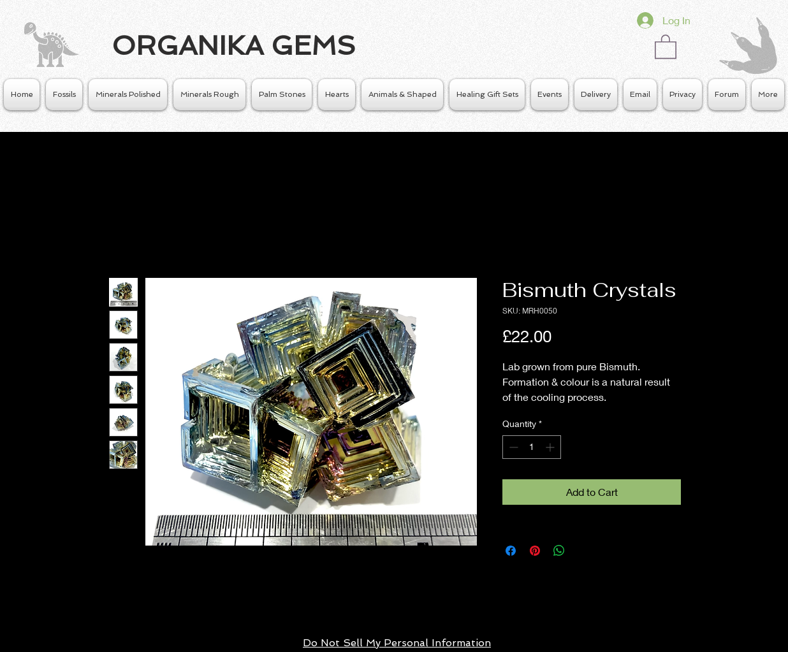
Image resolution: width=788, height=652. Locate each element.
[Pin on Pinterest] (535, 550)
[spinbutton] (531, 447)
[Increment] (551, 447)
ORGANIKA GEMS (234, 45)
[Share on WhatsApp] (559, 550)
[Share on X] (583, 550)
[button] (665, 46)
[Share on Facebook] (510, 550)
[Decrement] (512, 447)
